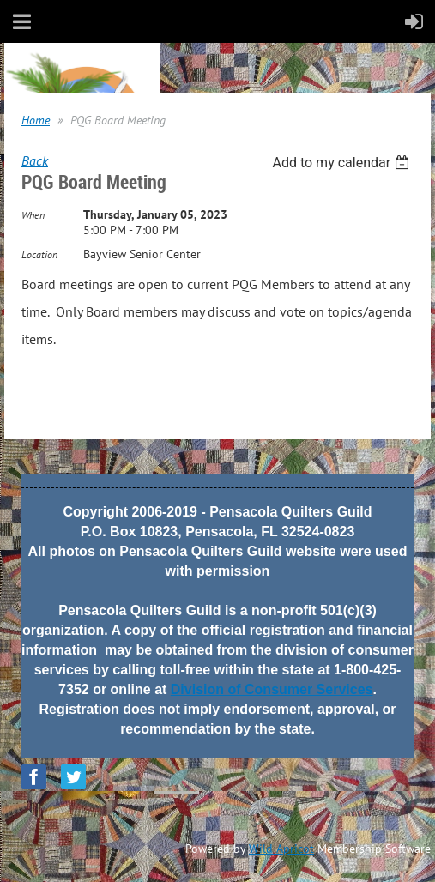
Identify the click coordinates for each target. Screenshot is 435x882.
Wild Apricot (281, 848)
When (33, 214)
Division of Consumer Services (272, 689)
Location (39, 254)
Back (34, 160)
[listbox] (343, 162)
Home (35, 120)
